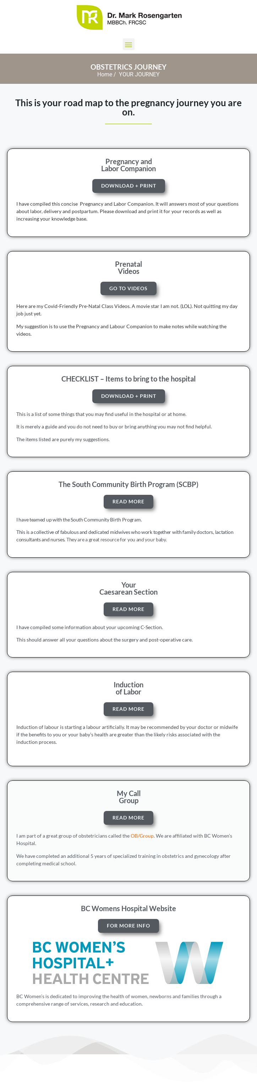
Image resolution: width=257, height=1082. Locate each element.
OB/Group (142, 836)
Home (104, 74)
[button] (129, 44)
